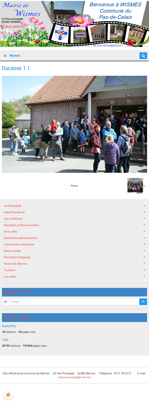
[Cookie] (8, 395)
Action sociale (12, 250)
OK (143, 301)
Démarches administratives (21, 238)
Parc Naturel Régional (17, 257)
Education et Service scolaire (21, 225)
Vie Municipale (13, 205)
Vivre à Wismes (13, 218)
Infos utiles (10, 231)
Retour (74, 185)
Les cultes (10, 276)
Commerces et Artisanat (19, 244)
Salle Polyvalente (14, 212)
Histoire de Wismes (15, 263)
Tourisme (10, 270)
